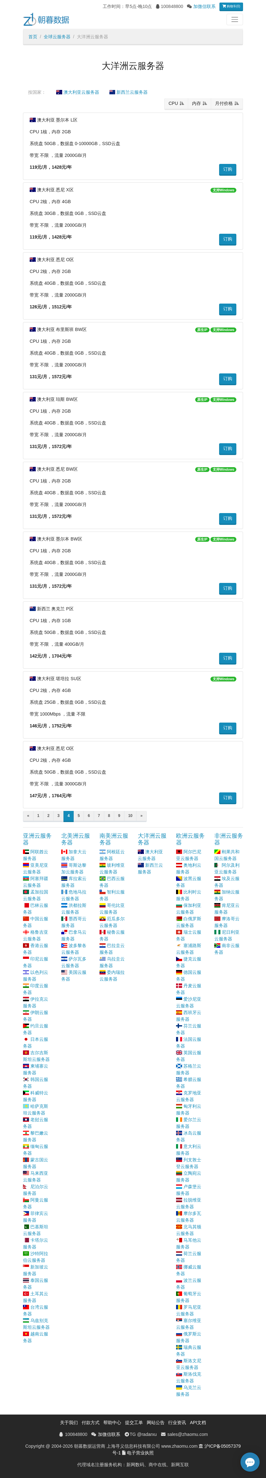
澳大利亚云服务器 (77, 92)
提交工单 (134, 1422)
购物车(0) (231, 6)
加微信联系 (204, 6)
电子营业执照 (140, 1452)
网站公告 (156, 1422)
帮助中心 (112, 1422)
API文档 (198, 1422)
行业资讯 (177, 1422)
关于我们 (69, 1422)
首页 (32, 36)
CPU (173, 103)
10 (130, 815)
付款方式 (91, 1422)
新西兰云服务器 (128, 92)
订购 (227, 169)
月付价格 (224, 103)
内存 (196, 103)
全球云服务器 (57, 36)
